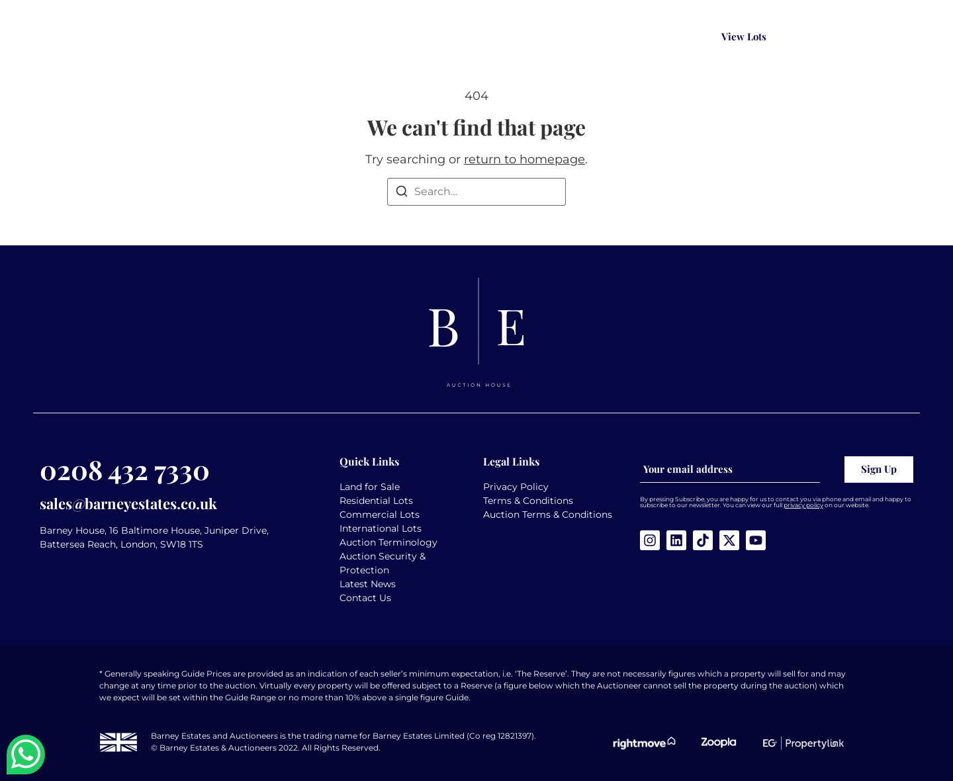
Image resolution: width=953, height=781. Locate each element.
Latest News (368, 584)
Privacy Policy (516, 487)
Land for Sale (370, 487)
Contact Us (365, 598)
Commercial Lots (380, 514)
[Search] (402, 193)
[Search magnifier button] (682, 37)
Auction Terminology (388, 542)
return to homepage (524, 159)
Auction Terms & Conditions (547, 514)
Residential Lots (376, 501)
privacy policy (803, 505)
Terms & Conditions (528, 501)
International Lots (381, 528)
